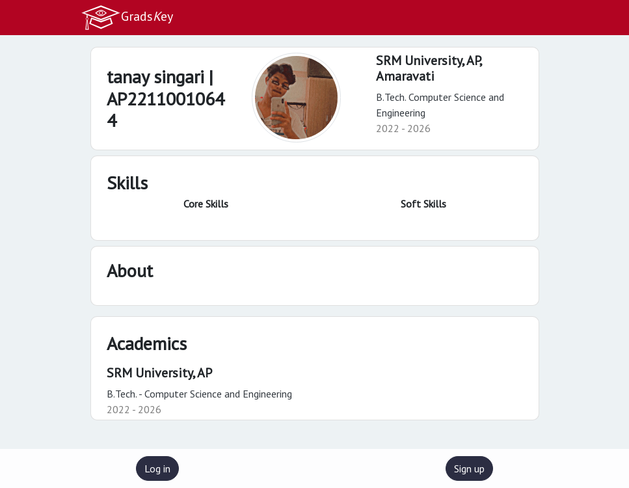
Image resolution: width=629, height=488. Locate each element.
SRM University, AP (159, 372)
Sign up (469, 468)
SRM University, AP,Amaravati (429, 68)
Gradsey (127, 18)
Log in (157, 468)
